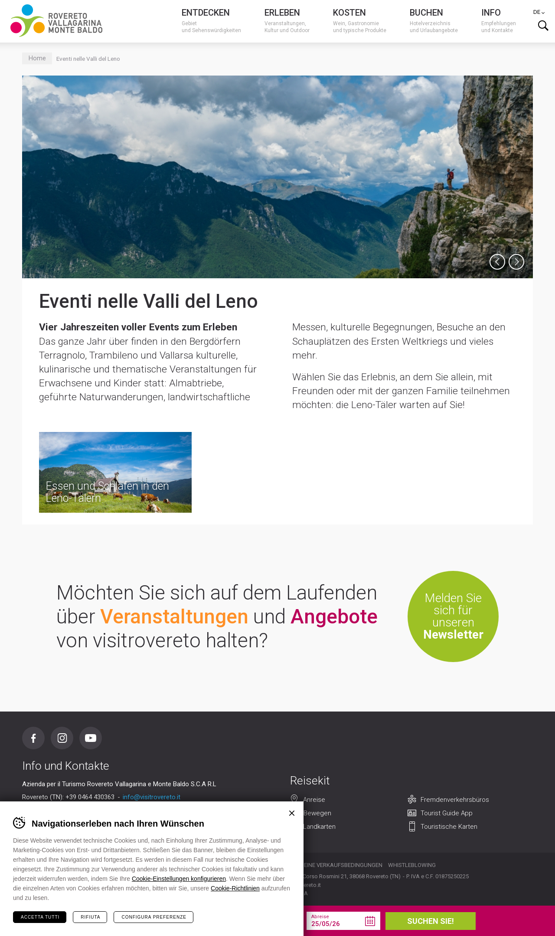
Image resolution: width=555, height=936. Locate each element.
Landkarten (319, 827)
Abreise (320, 917)
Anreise (314, 800)
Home (37, 58)
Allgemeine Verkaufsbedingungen (332, 865)
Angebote (334, 616)
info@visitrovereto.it (151, 797)
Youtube (90, 738)
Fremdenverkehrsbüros (455, 800)
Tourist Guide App (447, 813)
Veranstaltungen (174, 616)
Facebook (33, 738)
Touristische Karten (449, 827)
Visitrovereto (56, 20)
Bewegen (317, 813)
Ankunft (241, 917)
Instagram (62, 738)
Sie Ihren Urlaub (145, 921)
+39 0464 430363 (89, 797)
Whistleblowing (412, 865)
